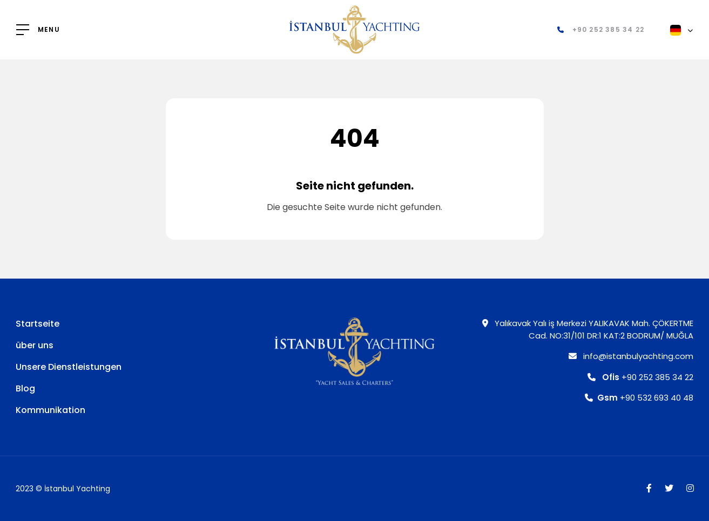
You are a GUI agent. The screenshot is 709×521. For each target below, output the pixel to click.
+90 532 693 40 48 (639, 397)
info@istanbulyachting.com (631, 356)
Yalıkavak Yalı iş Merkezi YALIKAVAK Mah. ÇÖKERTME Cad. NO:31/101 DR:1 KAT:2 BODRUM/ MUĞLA (587, 329)
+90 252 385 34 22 (640, 377)
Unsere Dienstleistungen (68, 367)
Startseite (37, 323)
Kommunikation (50, 410)
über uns (34, 345)
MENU (49, 29)
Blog (25, 388)
